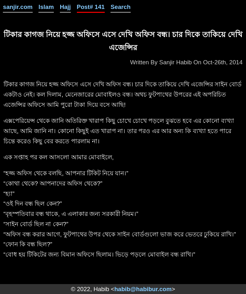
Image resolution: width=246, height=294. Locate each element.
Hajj (65, 7)
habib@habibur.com (143, 289)
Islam (46, 7)
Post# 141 (91, 7)
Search (120, 7)
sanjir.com (17, 7)
